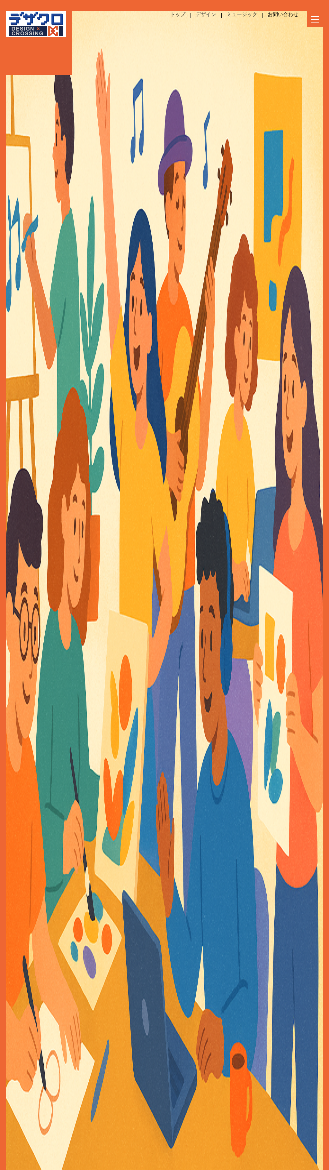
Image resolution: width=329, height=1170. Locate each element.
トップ (177, 14)
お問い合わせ (283, 14)
